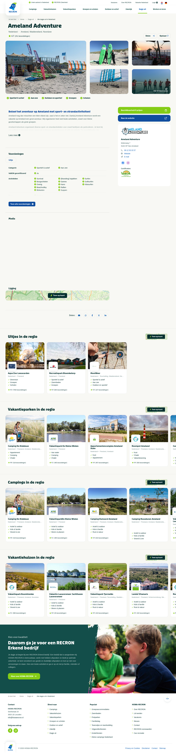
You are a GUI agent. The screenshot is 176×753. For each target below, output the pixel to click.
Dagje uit (142, 9)
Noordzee (123, 376)
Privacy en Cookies (132, 748)
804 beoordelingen (61, 390)
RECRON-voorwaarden (143, 729)
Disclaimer (146, 748)
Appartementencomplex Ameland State (106, 447)
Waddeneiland (114, 376)
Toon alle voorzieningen (21, 204)
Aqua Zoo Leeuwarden (18, 373)
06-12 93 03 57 (130, 150)
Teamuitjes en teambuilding (102, 725)
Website (127, 154)
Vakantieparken (69, 9)
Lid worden (138, 713)
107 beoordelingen (102, 390)
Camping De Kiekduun (18, 446)
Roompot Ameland (141, 446)
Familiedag (96, 721)
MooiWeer (95, 373)
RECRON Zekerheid (59, 2)
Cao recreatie (139, 733)
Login (155, 2)
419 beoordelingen (102, 613)
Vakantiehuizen (50, 9)
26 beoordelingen (60, 613)
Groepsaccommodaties (100, 709)
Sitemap (162, 748)
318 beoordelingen (19, 463)
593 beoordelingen (143, 463)
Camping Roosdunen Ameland (146, 519)
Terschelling (104, 376)
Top (167, 698)
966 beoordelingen (19, 613)
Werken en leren (159, 9)
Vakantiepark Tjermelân (101, 594)
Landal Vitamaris (140, 594)
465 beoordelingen (61, 463)
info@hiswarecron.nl (15, 717)
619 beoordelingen (102, 538)
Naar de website (144, 118)
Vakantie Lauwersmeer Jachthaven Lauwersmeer (66, 595)
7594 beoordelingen (19, 390)
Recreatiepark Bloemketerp (62, 373)
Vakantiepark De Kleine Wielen (63, 446)
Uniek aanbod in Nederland (39, 2)
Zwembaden (96, 713)
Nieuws (136, 721)
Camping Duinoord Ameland (103, 519)
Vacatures (114, 2)
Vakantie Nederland (141, 2)
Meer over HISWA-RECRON (23, 676)
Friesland (20, 376)
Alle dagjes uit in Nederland (46, 19)
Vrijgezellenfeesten (99, 729)
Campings (33, 9)
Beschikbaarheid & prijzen (144, 110)
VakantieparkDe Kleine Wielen (63, 519)
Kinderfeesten (97, 733)
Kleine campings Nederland (102, 737)
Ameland (28, 449)
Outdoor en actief (112, 9)
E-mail (126, 157)
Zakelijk (129, 9)
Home (22, 19)
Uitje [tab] (11, 160)
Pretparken (96, 717)
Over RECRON (126, 2)
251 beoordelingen (22, 36)
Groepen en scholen (90, 9)
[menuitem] (33, 9)
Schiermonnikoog (154, 597)
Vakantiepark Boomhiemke (21, 594)
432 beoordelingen (143, 613)
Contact (137, 725)
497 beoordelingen (102, 463)
